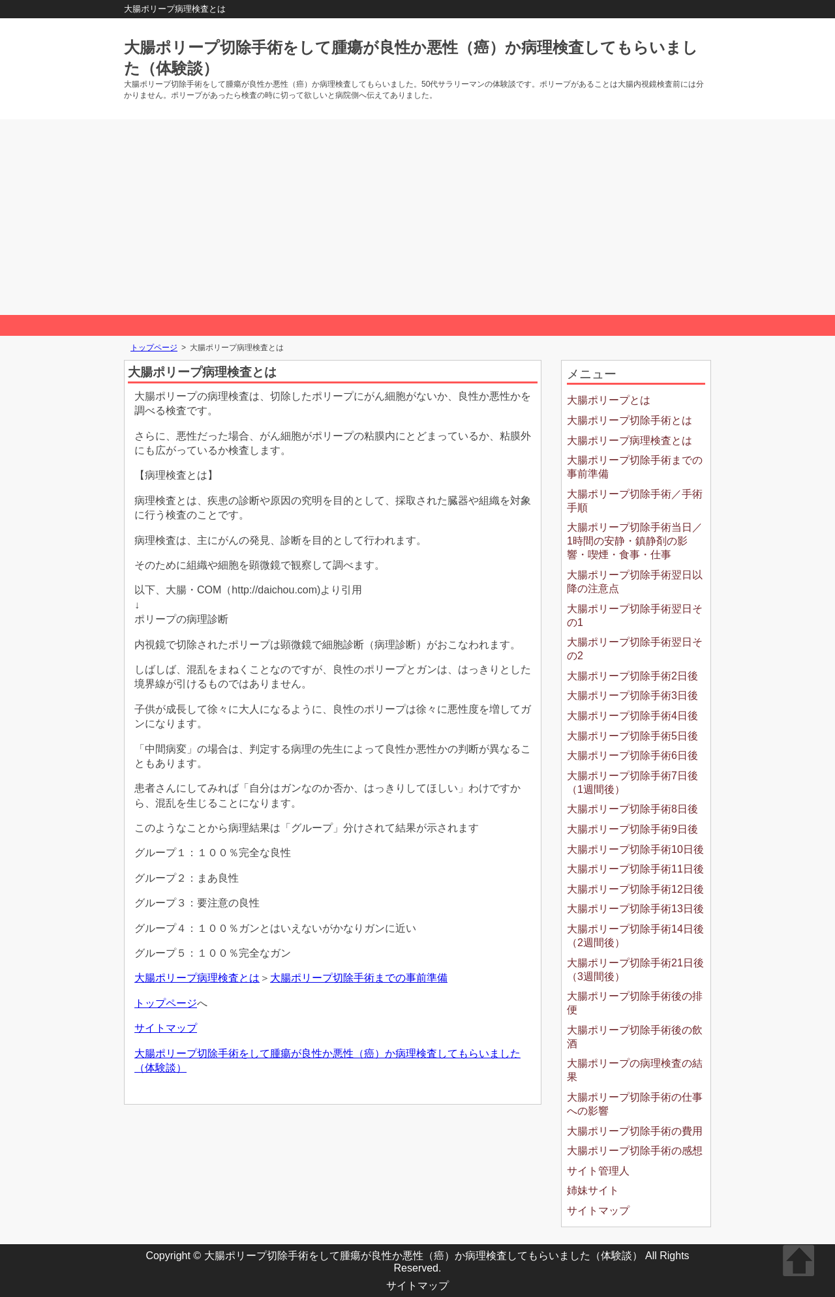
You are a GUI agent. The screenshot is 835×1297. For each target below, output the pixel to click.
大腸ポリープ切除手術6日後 (632, 755)
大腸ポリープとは (608, 400)
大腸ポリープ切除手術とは (629, 420)
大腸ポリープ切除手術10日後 (635, 849)
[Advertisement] (417, 217)
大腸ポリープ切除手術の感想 (635, 1150)
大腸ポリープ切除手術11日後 (635, 868)
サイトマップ (165, 1028)
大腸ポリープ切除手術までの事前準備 (359, 977)
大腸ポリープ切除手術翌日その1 (635, 615)
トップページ (153, 347)
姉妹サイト (593, 1190)
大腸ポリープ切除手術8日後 (632, 808)
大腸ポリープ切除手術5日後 (632, 735)
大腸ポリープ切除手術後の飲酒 (635, 1036)
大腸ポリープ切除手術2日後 (632, 675)
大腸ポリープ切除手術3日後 (632, 695)
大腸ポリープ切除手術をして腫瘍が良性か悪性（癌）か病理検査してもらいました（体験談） (423, 1255)
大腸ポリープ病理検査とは (197, 977)
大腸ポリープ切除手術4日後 (632, 715)
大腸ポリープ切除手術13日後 (635, 908)
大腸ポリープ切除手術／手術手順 (635, 500)
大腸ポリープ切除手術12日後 (635, 889)
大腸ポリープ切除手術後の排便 (635, 1003)
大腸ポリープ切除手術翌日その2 (635, 648)
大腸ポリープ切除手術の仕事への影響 (635, 1104)
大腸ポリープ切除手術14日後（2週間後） (635, 935)
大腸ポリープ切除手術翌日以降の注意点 (635, 581)
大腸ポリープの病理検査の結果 (635, 1070)
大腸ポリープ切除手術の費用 (635, 1131)
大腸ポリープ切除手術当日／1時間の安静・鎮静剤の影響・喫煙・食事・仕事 (635, 541)
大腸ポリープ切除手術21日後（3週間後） (635, 969)
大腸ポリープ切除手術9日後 (632, 829)
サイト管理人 (598, 1170)
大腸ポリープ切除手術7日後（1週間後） (632, 782)
